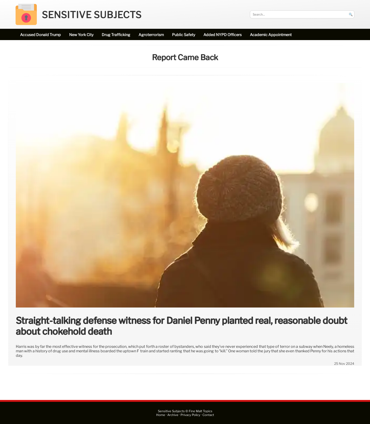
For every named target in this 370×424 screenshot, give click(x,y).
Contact (208, 415)
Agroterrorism (151, 35)
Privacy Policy (190, 415)
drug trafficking (116, 35)
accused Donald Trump (40, 35)
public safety (183, 35)
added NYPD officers (222, 35)
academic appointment (271, 35)
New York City (81, 35)
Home (160, 415)
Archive (172, 415)
